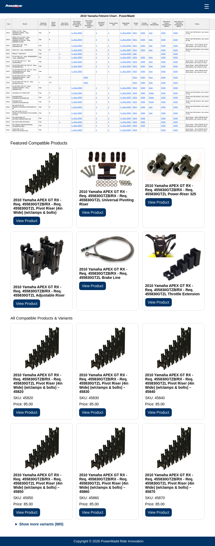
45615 (134, 125)
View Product (26, 221)
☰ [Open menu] (206, 6)
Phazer (151, 93)
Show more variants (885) (41, 524)
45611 (134, 33)
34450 (163, 33)
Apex (151, 33)
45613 (134, 57)
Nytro (151, 57)
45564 (86, 77)
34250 (175, 33)
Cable (134, 53)
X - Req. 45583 (76, 33)
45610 (134, 93)
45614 (134, 66)
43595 (143, 33)
